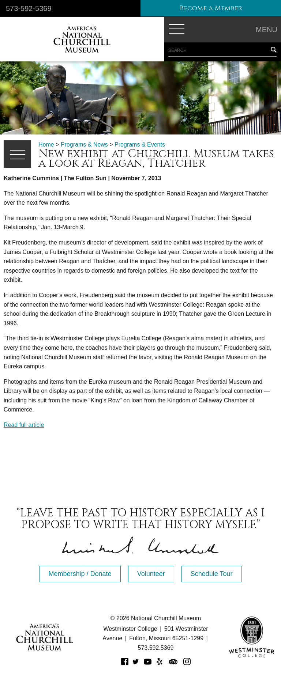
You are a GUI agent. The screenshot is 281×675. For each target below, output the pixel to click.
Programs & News (84, 144)
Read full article (24, 425)
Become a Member (211, 8)
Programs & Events (140, 144)
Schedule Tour (212, 573)
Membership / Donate (80, 573)
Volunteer (151, 573)
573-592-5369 (29, 8)
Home (46, 144)
